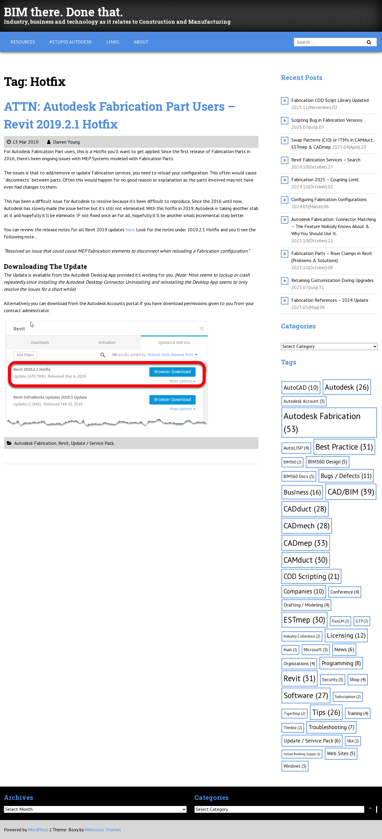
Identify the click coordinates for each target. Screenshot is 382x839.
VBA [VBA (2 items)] (353, 741)
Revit (63, 443)
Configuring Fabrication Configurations (329, 199)
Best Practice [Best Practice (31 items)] (344, 447)
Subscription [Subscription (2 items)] (348, 696)
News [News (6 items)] (344, 649)
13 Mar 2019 (23, 142)
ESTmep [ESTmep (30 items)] (304, 620)
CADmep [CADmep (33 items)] (306, 543)
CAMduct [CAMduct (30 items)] (306, 560)
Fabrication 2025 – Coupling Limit (325, 179)
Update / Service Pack (92, 443)
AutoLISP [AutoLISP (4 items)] (296, 448)
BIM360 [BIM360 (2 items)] (292, 462)
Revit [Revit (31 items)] (300, 678)
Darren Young (63, 142)
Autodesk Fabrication (35, 443)
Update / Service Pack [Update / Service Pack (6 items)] (312, 740)
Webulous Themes (103, 829)
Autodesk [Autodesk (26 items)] (347, 387)
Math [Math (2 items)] (290, 649)
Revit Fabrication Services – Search (325, 160)
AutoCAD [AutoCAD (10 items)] (301, 388)
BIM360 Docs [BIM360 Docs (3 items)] (299, 476)
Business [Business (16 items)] (302, 492)
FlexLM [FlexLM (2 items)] (340, 621)
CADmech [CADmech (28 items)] (307, 525)
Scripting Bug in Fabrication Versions (326, 120)
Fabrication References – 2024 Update (329, 300)
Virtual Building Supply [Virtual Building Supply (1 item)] (302, 754)
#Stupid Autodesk (70, 42)
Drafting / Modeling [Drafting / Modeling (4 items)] (306, 605)
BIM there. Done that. (63, 12)
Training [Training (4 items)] (357, 713)
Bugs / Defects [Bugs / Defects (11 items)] (346, 476)
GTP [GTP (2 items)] (362, 621)
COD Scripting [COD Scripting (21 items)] (311, 576)
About (141, 42)
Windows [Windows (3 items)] (295, 766)
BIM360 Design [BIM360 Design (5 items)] (327, 461)
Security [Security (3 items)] (332, 679)
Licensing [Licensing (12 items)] (346, 635)
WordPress (38, 829)
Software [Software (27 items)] (306, 695)
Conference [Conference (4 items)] (344, 592)
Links (112, 42)
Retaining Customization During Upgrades (332, 280)
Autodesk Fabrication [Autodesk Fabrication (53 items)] (322, 422)
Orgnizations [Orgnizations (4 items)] (299, 663)
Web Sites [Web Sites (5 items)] (341, 753)
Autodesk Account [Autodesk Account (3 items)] (304, 401)
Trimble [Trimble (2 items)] (293, 727)
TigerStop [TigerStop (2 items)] (295, 713)
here (130, 229)
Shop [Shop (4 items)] (358, 679)
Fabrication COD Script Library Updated (330, 100)
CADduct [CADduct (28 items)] (305, 509)
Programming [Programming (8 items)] (341, 663)
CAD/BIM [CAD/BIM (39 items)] (350, 491)
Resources (22, 42)
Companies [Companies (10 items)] (304, 591)
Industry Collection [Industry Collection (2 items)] (302, 636)
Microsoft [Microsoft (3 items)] (316, 649)
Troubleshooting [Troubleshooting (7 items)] (331, 727)
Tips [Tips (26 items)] (326, 712)
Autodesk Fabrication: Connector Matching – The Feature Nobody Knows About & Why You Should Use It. (333, 226)
